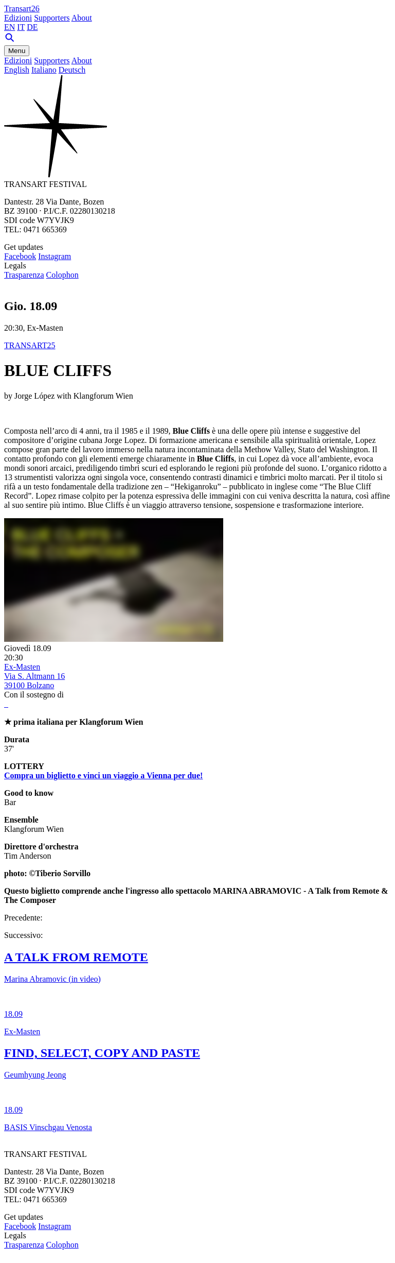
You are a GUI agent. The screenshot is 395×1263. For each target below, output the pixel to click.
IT (21, 27)
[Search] (9, 40)
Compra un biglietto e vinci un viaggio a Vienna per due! (103, 775)
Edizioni (18, 17)
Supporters (51, 17)
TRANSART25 (30, 345)
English (16, 69)
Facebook (20, 256)
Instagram (54, 256)
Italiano (44, 69)
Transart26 (22, 8)
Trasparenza (24, 274)
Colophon (62, 274)
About (81, 17)
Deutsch (72, 69)
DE (32, 27)
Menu (16, 51)
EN (9, 27)
